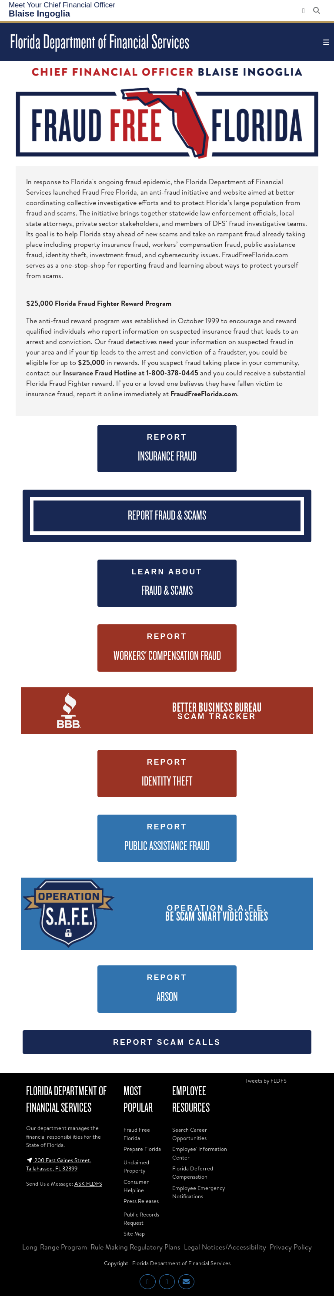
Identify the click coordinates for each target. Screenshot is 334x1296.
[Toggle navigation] (326, 42)
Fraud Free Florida (137, 1134)
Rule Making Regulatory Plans (135, 1247)
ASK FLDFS (88, 1183)
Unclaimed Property (136, 1166)
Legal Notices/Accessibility (225, 1247)
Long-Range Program (54, 1247)
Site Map (134, 1233)
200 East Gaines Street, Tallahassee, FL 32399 (58, 1164)
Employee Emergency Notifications (198, 1192)
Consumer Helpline (136, 1186)
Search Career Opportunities (189, 1134)
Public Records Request (141, 1218)
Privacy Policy (291, 1247)
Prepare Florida (142, 1149)
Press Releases (141, 1201)
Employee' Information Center (199, 1153)
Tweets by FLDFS (266, 1080)
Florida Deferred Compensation (192, 1172)
